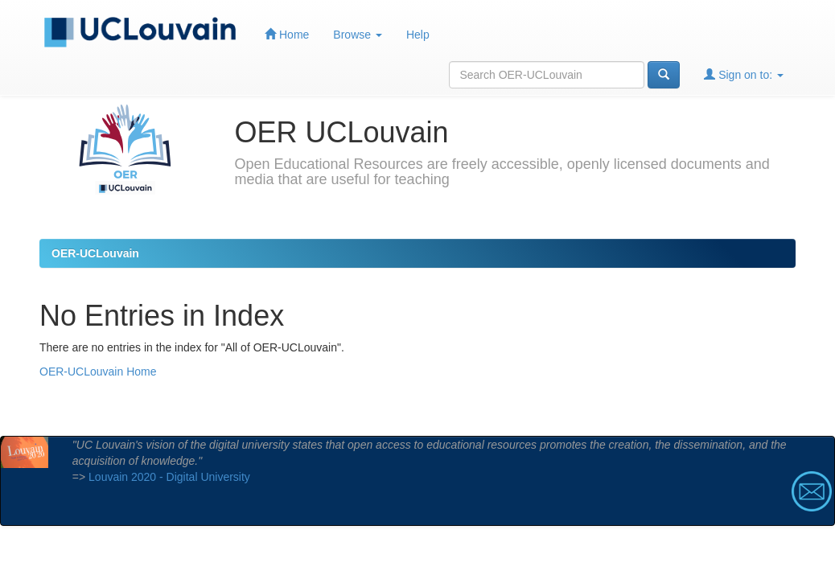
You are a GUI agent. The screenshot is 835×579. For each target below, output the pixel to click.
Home (287, 34)
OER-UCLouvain (95, 253)
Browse (357, 34)
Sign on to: (744, 74)
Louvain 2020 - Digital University (169, 476)
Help (418, 34)
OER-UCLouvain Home (98, 371)
